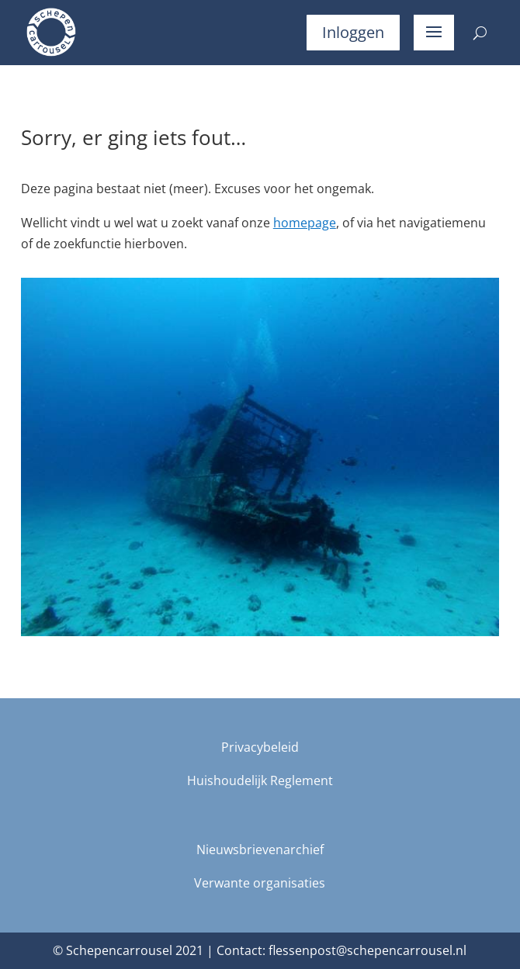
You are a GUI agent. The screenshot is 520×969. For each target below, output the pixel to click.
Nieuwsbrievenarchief (260, 849)
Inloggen (353, 32)
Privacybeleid (260, 747)
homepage (304, 222)
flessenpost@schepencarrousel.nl (367, 950)
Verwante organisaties (259, 882)
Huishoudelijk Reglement (260, 780)
